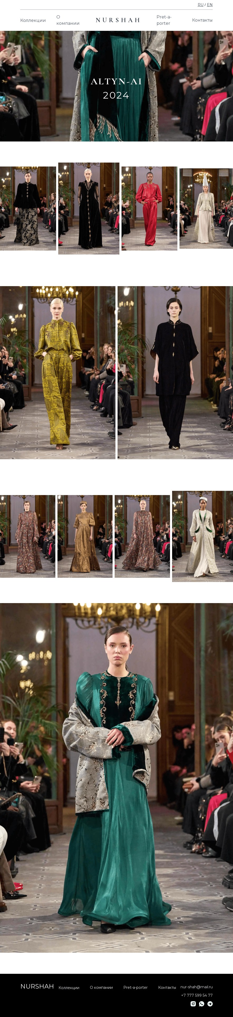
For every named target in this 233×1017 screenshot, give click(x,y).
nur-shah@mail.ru (197, 987)
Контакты (202, 20)
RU (200, 4)
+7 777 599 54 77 (197, 995)
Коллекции (33, 20)
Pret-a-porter (164, 20)
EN (210, 4)
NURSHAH (119, 20)
